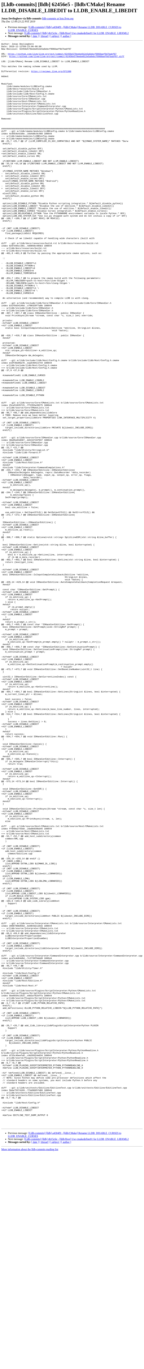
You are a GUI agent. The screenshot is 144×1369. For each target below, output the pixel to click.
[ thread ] (44, 36)
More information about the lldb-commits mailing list (29, 1366)
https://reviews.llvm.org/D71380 (51, 77)
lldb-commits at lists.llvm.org (57, 18)
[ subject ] (55, 36)
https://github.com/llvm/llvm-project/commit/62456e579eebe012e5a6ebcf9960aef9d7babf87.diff (66, 59)
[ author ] (66, 36)
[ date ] (35, 36)
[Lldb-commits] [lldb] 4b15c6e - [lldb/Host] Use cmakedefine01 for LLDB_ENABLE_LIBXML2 (76, 33)
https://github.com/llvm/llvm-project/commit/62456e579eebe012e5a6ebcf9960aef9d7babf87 (62, 56)
